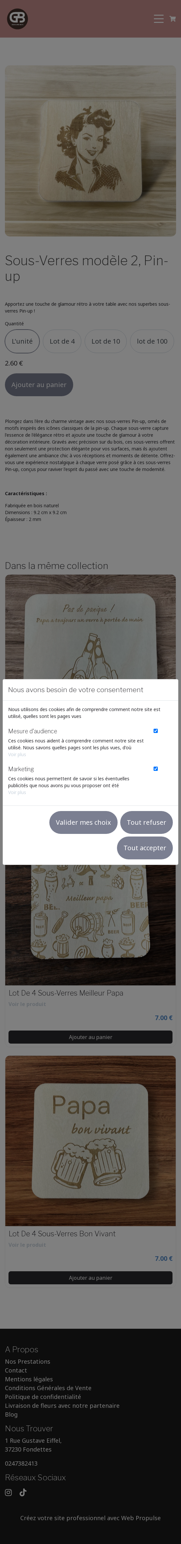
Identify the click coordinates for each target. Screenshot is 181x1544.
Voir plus (17, 754)
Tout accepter (144, 847)
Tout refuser (146, 822)
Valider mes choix (83, 822)
